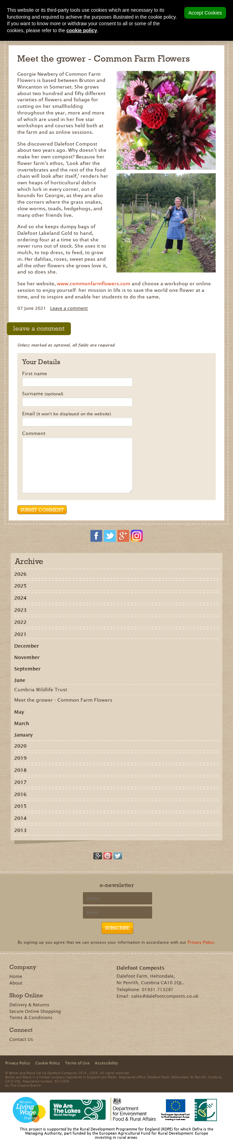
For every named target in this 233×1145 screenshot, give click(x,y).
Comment (33, 433)
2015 (20, 806)
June (19, 680)
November (26, 657)
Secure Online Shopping (35, 1011)
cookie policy (81, 30)
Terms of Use (77, 1063)
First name (34, 373)
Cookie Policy (47, 1063)
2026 (20, 574)
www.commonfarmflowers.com (93, 283)
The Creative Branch (25, 1085)
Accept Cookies (205, 13)
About (15, 983)
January (23, 735)
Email (66, 414)
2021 (20, 634)
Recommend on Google (97, 855)
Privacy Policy (201, 942)
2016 (20, 794)
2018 (20, 770)
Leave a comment (69, 308)
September (27, 669)
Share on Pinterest (107, 855)
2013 (20, 830)
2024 (20, 598)
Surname (42, 393)
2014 (20, 818)
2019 (20, 758)
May (19, 712)
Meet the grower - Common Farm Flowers (63, 700)
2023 (20, 610)
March (21, 723)
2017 (20, 782)
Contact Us (21, 1039)
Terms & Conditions (31, 1017)
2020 (20, 746)
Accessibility (106, 1063)
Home (15, 976)
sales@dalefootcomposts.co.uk (165, 996)
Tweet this (117, 855)
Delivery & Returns (29, 1004)
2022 (20, 622)
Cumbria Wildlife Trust (40, 689)
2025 (20, 586)
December (26, 646)
